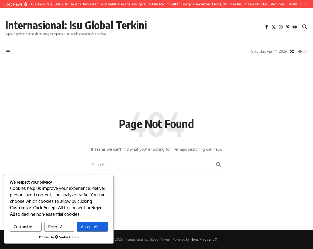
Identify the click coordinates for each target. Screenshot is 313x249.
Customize (23, 226)
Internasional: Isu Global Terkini (76, 25)
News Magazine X (203, 239)
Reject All (56, 226)
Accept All (89, 226)
